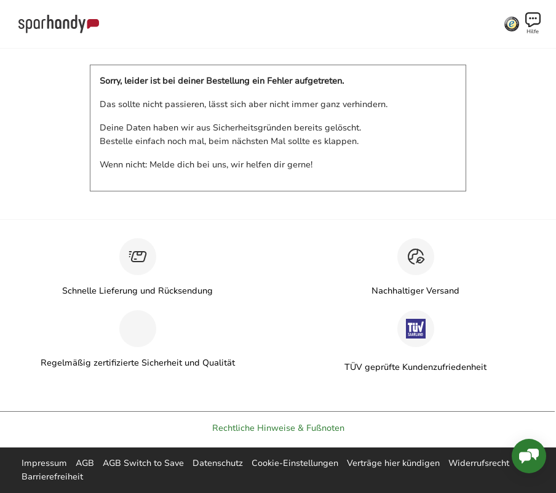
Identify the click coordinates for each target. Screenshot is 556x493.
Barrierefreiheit (52, 477)
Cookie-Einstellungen (295, 463)
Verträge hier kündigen (393, 463)
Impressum (44, 463)
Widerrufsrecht (478, 463)
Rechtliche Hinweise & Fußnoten (278, 428)
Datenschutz (218, 463)
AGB (85, 463)
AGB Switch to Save (143, 463)
